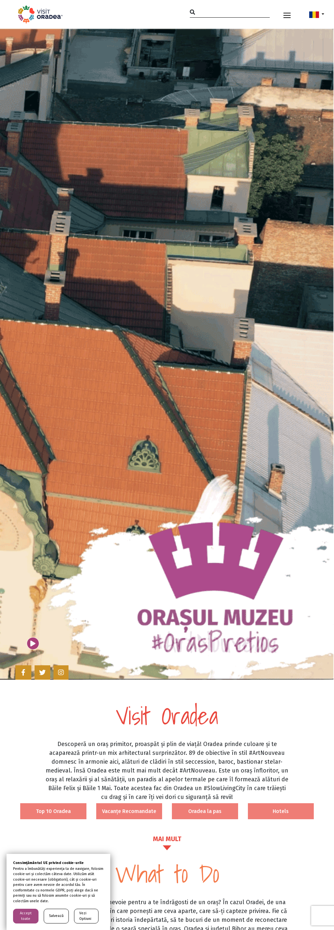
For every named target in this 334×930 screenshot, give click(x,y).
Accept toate (26, 916)
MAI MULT (167, 839)
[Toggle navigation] (287, 14)
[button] (316, 14)
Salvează (56, 916)
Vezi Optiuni (85, 916)
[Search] (230, 12)
